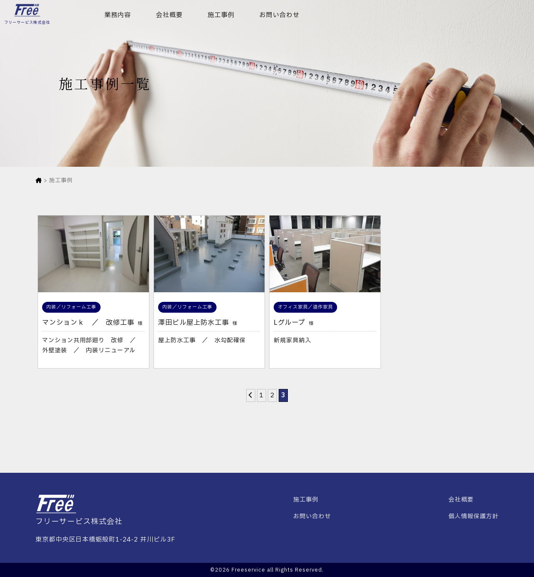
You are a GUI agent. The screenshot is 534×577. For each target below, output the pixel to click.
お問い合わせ (279, 15)
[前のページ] (250, 395)
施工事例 (221, 15)
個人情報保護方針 (473, 516)
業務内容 (117, 15)
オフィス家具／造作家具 (305, 307)
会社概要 (169, 15)
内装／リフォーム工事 (71, 307)
